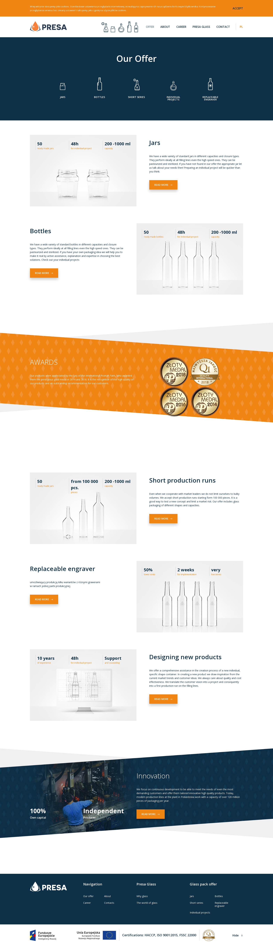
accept (238, 8)
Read (163, 184)
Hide (237, 935)
